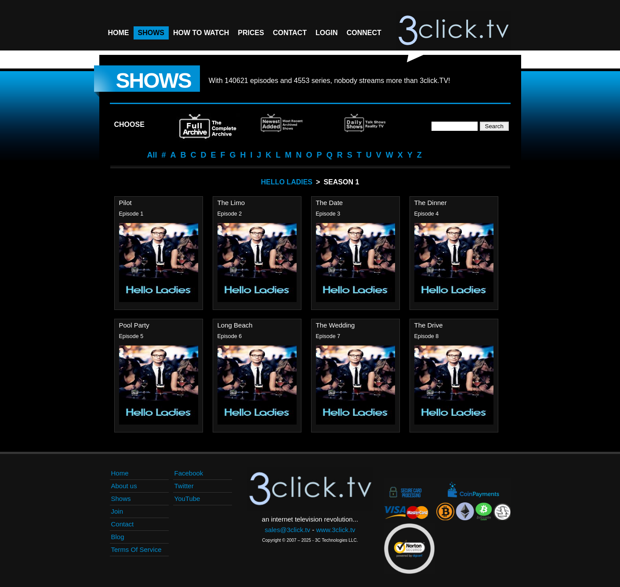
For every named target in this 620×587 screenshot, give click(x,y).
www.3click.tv (335, 529)
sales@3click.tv (287, 529)
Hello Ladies (286, 182)
